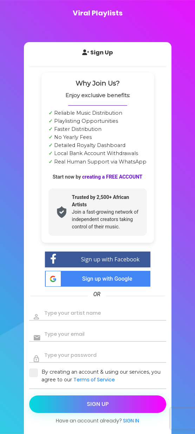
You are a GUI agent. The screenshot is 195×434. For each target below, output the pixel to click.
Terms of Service (94, 379)
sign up (98, 404)
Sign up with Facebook (95, 259)
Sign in (131, 420)
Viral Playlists (98, 13)
